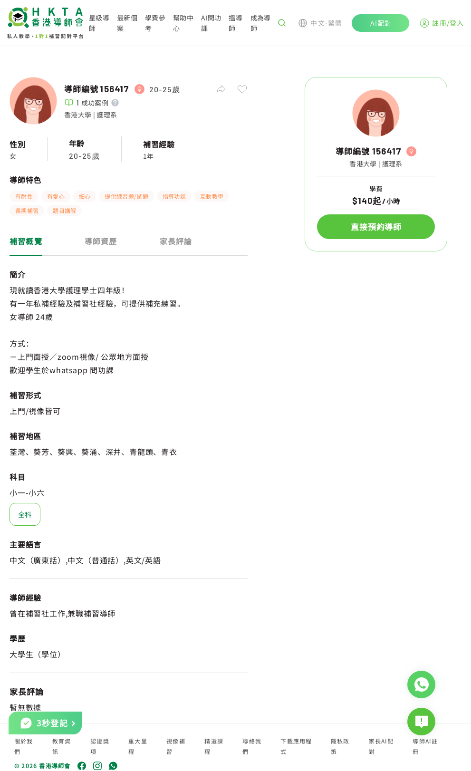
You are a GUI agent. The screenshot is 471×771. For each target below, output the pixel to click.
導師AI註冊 (425, 746)
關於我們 (23, 746)
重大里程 (137, 746)
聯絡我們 (251, 746)
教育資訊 (61, 746)
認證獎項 (99, 746)
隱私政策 (340, 746)
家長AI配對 (381, 746)
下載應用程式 (296, 746)
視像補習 (175, 746)
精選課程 (213, 746)
